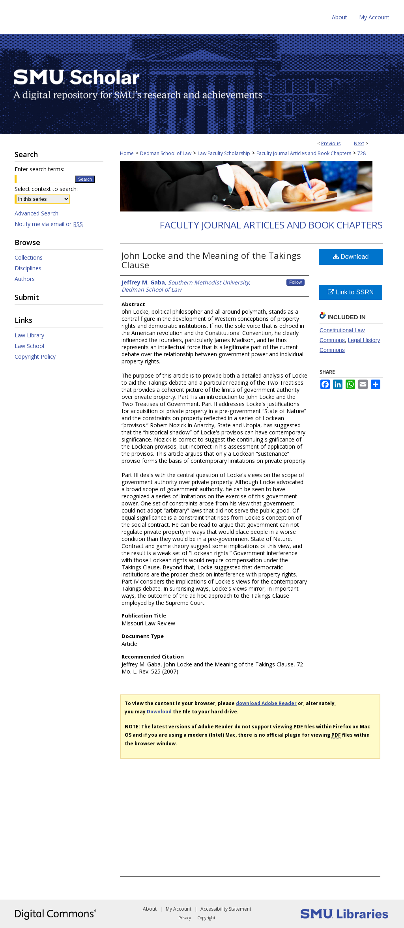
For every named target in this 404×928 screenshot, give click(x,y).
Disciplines (28, 268)
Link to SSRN (351, 292)
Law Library (29, 335)
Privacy (184, 918)
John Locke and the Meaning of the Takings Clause (211, 260)
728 (361, 153)
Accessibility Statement (225, 909)
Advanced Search (36, 213)
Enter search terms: (39, 169)
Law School (29, 346)
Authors (25, 279)
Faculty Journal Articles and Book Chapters (303, 153)
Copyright (206, 918)
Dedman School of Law (165, 153)
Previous (330, 143)
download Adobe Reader (266, 703)
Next (359, 143)
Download (351, 256)
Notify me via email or (49, 224)
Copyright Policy (35, 356)
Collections (29, 257)
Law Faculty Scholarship (224, 153)
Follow (295, 282)
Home (127, 153)
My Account (178, 909)
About (150, 909)
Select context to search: (46, 189)
